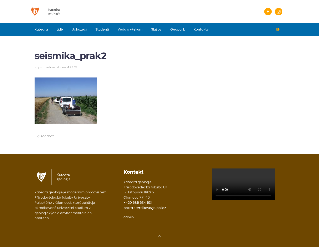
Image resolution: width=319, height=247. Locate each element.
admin (128, 217)
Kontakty (201, 29)
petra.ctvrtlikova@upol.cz (144, 207)
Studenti (102, 29)
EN (278, 29)
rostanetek (52, 67)
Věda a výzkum (130, 29)
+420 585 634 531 (137, 202)
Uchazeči (79, 29)
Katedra (41, 29)
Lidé (60, 29)
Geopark (177, 29)
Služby (156, 29)
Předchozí (46, 136)
